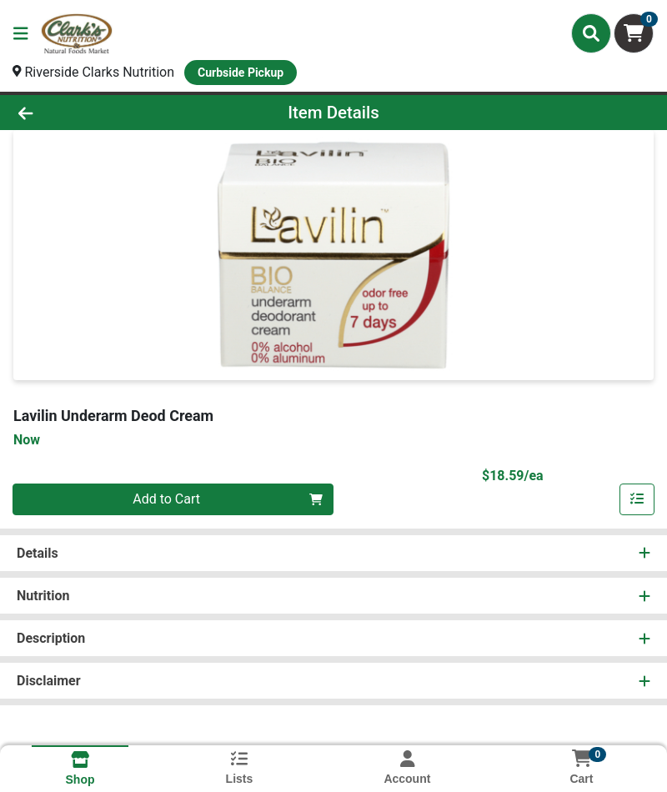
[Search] (591, 33)
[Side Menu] (20, 33)
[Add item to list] (636, 499)
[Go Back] (93, 112)
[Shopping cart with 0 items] (634, 33)
